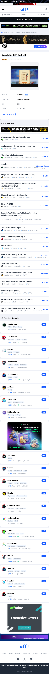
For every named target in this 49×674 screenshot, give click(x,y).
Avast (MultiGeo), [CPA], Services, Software (16, 281)
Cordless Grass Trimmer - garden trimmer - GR (18, 146)
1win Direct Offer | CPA (9, 264)
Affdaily (22, 1)
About (11, 653)
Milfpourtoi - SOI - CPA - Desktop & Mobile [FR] (17, 175)
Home (5, 32)
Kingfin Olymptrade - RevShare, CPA (14, 195)
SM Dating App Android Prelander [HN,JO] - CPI (18, 308)
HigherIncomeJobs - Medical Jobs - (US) (15, 137)
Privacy (17, 653)
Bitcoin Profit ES (7, 204)
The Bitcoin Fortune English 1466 (13, 228)
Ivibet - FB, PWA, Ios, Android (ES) (13, 237)
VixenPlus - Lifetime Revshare (12, 155)
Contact (35, 653)
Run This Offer (8, 114)
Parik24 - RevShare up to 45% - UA (13, 255)
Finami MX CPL (6, 246)
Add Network (27, 653)
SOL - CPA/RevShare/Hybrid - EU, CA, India (16, 273)
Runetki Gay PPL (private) (10, 290)
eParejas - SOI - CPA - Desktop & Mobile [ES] (17, 299)
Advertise (44, 653)
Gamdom (4, 164)
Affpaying (14, 1)
